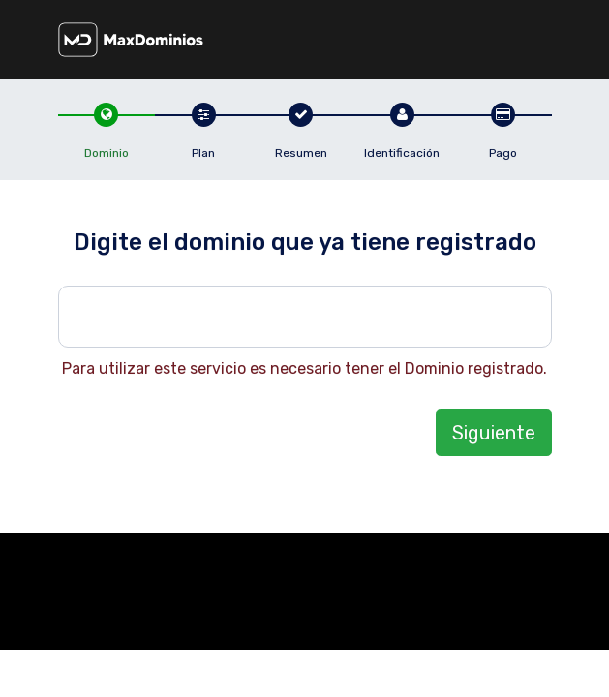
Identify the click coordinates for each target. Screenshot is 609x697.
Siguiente (493, 432)
